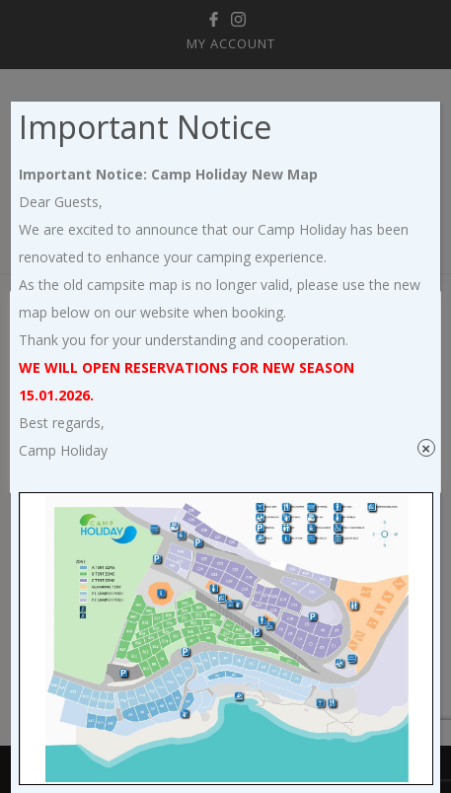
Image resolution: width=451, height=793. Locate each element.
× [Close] (425, 448)
